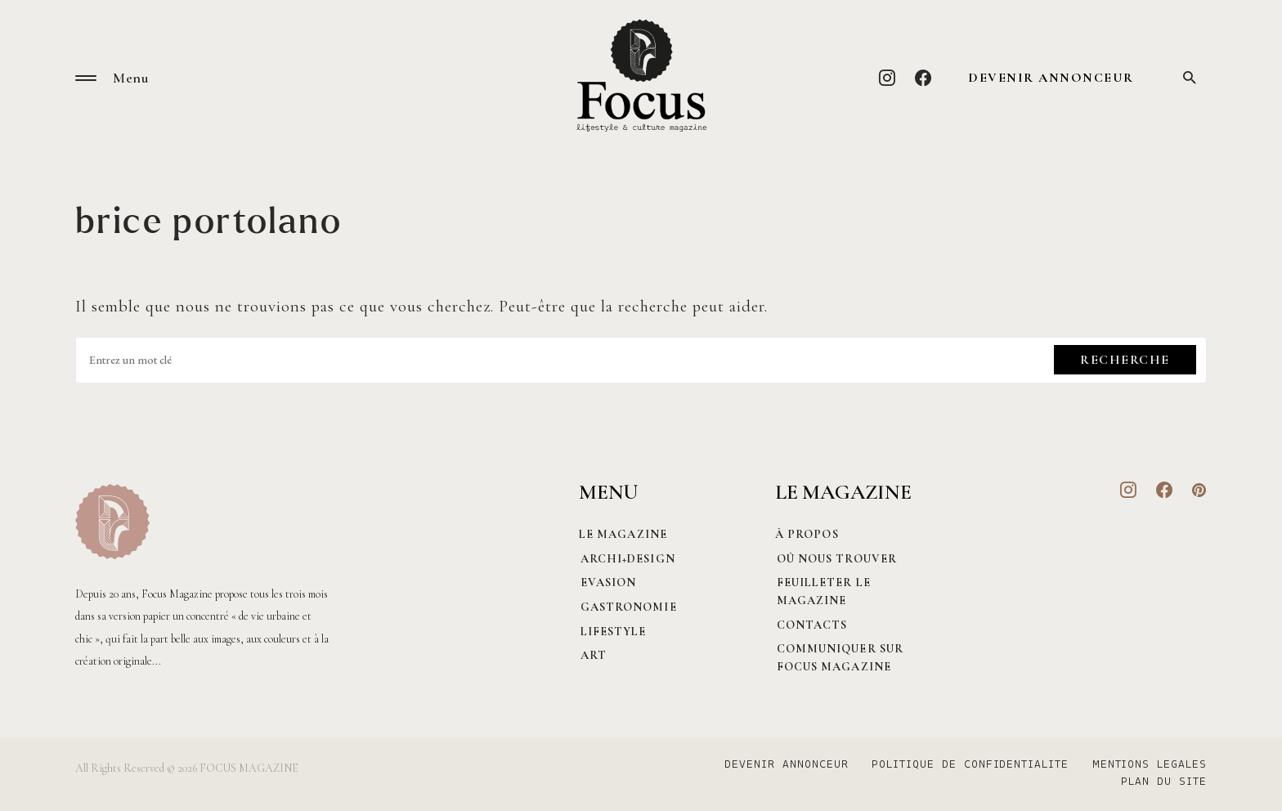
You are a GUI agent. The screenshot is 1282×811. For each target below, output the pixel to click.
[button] (85, 78)
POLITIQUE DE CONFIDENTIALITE (967, 765)
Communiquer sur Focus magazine (838, 658)
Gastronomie (627, 607)
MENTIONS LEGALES (1149, 765)
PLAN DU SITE (1164, 782)
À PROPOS (807, 534)
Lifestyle (612, 631)
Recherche (1125, 360)
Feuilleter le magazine (822, 591)
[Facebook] (923, 77)
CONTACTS (810, 625)
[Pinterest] (1199, 490)
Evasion (607, 582)
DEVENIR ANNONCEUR (1051, 77)
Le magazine (623, 534)
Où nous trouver (835, 559)
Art (592, 655)
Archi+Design (626, 559)
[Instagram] (887, 77)
